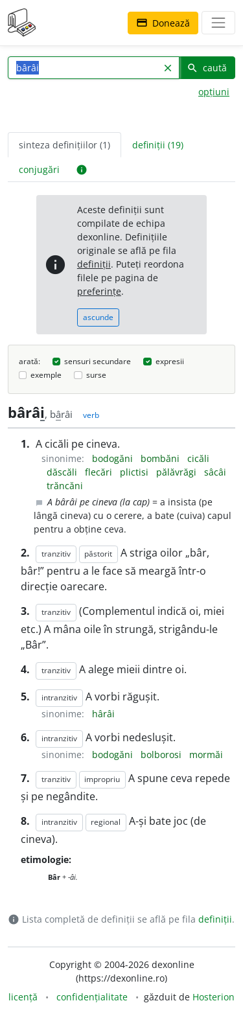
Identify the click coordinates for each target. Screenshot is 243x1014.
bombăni (161, 458)
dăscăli (63, 472)
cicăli (198, 458)
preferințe (99, 291)
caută (207, 68)
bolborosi (162, 754)
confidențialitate (92, 997)
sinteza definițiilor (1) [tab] (64, 145)
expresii (170, 361)
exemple (46, 374)
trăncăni (65, 485)
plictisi (135, 472)
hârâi (103, 714)
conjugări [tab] (39, 169)
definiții (94, 264)
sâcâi (215, 472)
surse (96, 374)
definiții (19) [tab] (157, 145)
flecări (100, 472)
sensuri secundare (97, 361)
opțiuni (213, 92)
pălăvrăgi (177, 472)
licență (23, 997)
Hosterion (213, 997)
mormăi (206, 754)
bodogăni (113, 458)
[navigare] (218, 22)
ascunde (98, 317)
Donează (163, 23)
